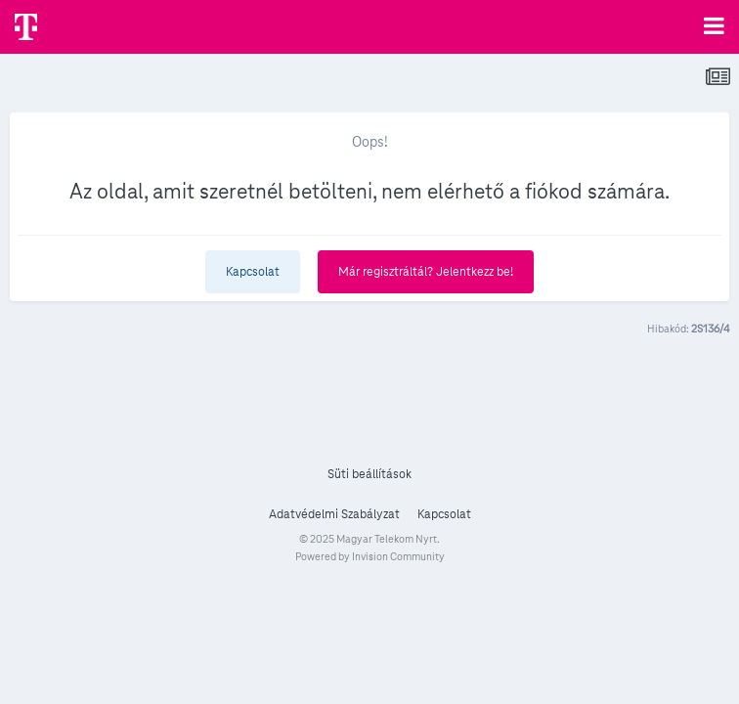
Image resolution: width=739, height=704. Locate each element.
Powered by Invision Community (370, 556)
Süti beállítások (369, 474)
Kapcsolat (253, 272)
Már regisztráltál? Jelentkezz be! (425, 272)
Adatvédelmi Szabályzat (334, 514)
